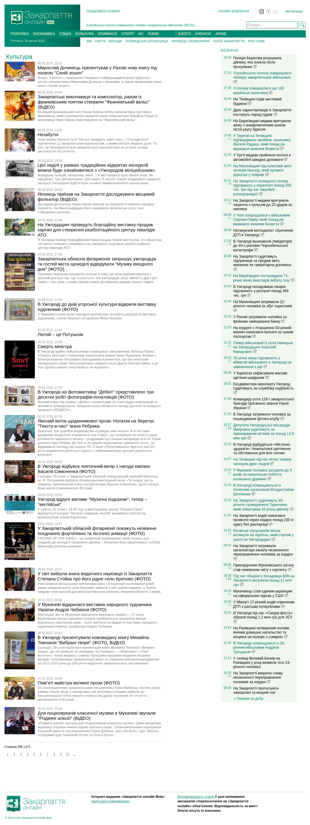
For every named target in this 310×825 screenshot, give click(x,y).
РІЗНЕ (153, 34)
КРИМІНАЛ (107, 34)
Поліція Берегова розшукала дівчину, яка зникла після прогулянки (257, 62)
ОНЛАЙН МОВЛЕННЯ (233, 11)
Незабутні (48, 134)
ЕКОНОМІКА (44, 34)
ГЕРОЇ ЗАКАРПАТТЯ (229, 41)
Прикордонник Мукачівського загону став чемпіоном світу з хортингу (263, 567)
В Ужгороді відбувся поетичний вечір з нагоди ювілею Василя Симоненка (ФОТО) (94, 469)
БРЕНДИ (115, 41)
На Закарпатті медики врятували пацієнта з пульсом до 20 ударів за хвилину (262, 204)
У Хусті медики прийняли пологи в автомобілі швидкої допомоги (262, 157)
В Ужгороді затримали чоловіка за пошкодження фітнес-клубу (262, 416)
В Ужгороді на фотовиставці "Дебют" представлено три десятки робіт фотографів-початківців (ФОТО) (96, 394)
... (74, 754)
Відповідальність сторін (196, 796)
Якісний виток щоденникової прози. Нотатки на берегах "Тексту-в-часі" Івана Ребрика (96, 423)
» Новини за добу (248, 698)
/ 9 (229, 184)
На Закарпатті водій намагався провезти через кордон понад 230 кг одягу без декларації (263, 520)
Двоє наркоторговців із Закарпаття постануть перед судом (262, 112)
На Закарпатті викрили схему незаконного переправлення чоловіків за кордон (258, 677)
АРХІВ (220, 34)
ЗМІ (89, 41)
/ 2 (229, 244)
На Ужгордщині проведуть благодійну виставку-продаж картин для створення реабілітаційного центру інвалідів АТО (96, 229)
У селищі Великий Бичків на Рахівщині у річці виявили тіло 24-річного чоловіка (262, 662)
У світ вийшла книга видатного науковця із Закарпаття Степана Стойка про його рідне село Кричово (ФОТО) (95, 576)
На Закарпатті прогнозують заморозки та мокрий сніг (256, 690)
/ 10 (228, 428)
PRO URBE (256, 41)
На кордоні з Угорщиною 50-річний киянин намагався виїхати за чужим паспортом (263, 332)
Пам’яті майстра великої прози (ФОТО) (79, 682)
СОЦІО (65, 34)
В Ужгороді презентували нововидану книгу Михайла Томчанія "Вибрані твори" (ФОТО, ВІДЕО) (93, 640)
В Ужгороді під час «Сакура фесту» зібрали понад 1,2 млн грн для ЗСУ (263, 617)
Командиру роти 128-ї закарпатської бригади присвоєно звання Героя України (263, 403)
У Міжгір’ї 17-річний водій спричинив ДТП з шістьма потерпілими (264, 604)
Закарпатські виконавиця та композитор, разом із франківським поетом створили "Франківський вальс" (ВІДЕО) (94, 101)
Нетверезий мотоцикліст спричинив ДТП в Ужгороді (263, 232)
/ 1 (229, 138)
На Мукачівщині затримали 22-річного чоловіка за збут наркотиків (262, 306)
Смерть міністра (55, 346)
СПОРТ (127, 34)
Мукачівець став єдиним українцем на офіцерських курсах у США (262, 593)
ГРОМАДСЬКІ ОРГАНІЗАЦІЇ (146, 41)
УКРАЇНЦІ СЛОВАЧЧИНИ (190, 41)
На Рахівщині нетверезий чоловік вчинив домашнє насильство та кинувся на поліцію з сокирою (261, 632)
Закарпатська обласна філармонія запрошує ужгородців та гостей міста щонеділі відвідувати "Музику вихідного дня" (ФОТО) (97, 264)
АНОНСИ (203, 34)
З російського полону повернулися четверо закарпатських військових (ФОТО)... (141, 25)
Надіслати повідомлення (110, 801)
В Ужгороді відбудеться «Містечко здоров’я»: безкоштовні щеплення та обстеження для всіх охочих (262, 448)
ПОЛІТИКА (20, 34)
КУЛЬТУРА (84, 34)
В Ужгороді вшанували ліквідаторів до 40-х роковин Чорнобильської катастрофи (262, 245)
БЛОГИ (184, 34)
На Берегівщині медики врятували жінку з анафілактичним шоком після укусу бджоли (262, 125)
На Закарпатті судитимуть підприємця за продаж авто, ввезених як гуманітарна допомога (262, 262)
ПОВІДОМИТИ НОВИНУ (103, 11)
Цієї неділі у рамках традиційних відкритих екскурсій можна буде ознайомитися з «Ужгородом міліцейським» (96, 167)
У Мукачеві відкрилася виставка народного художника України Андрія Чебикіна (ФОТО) (95, 607)
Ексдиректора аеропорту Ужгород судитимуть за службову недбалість (263, 388)
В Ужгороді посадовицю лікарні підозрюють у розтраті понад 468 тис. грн (261, 291)
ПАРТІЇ (100, 41)
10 (67, 754)
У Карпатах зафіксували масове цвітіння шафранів (260, 375)
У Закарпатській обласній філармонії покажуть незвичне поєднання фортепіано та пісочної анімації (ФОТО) (97, 531)
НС (140, 34)
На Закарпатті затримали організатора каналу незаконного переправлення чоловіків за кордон (263, 552)
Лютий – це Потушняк (60, 334)
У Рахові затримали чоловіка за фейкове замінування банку (260, 319)
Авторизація (293, 11)
